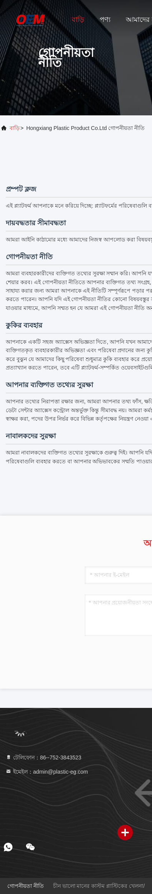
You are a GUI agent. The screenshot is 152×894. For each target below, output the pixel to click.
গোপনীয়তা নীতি (25, 886)
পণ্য (105, 19)
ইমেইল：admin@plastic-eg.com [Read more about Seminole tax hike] (46, 772)
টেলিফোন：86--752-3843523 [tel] (43, 757)
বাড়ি (78, 19)
